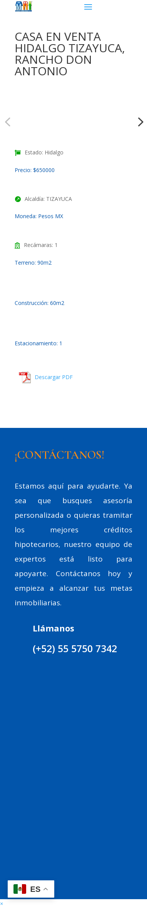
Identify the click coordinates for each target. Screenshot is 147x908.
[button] (1, 903)
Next (138, 122)
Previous (9, 122)
